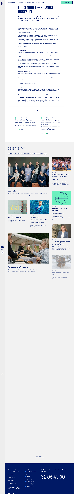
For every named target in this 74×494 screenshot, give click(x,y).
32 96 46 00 (53, 476)
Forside (20, 2)
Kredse (24, 2)
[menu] (2, 248)
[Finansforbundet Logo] (2, 4)
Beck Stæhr (56, 24)
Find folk (28, 478)
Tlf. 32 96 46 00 (11, 474)
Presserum (28, 476)
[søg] (2, 253)
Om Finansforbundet (30, 469)
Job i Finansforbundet (31, 471)
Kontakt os (28, 473)
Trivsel (34, 153)
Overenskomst (17, 153)
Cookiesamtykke (30, 481)
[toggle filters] (45, 154)
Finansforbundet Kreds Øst (34, 2)
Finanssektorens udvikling (26, 153)
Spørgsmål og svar (30, 486)
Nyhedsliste (45, 2)
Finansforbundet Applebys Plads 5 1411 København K (13, 470)
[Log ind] (2, 374)
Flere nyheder (39, 456)
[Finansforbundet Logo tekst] (11, 3)
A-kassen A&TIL (29, 484)
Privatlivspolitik (29, 479)
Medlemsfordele (40, 153)
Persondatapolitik (30, 483)
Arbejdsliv (10, 153)
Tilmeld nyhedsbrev (30, 474)
